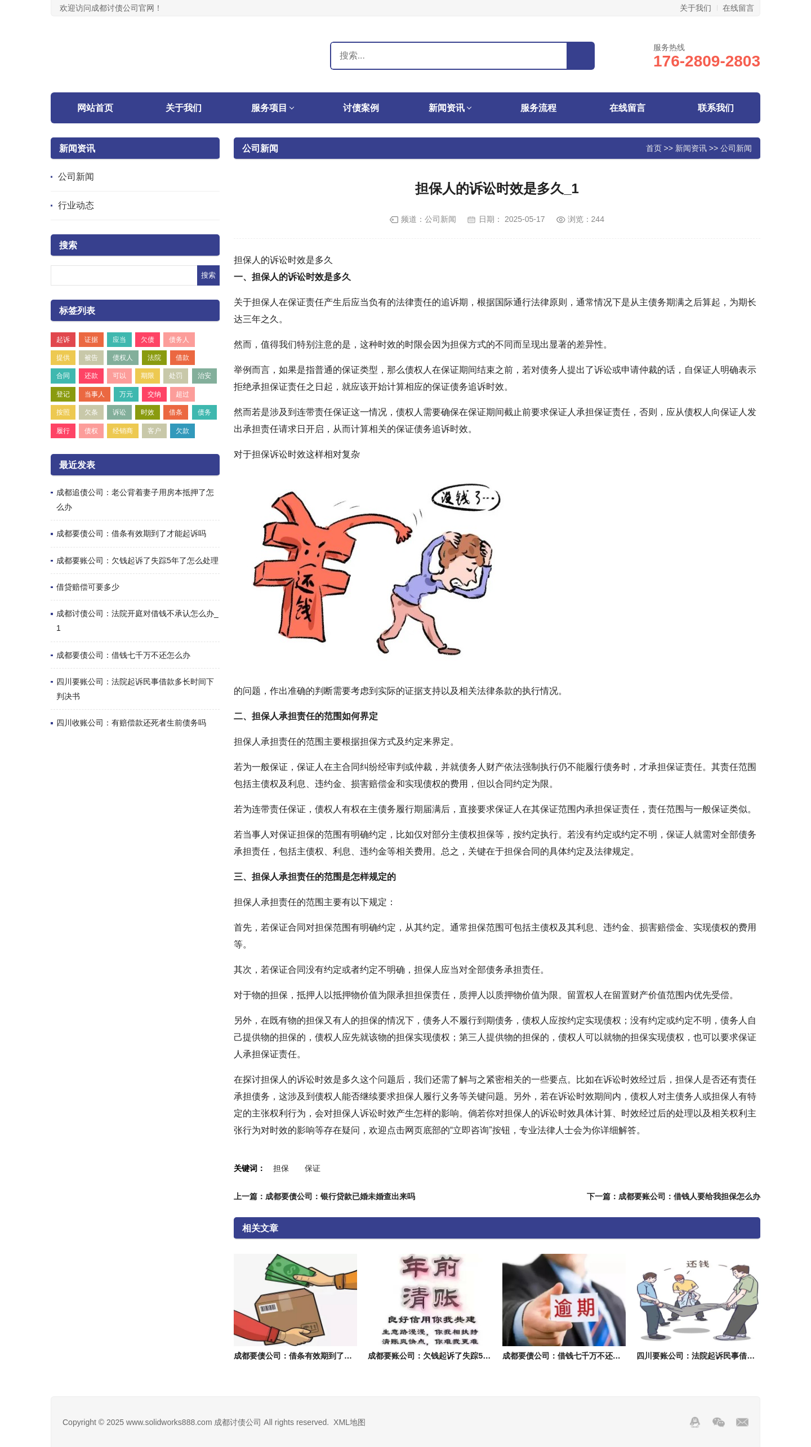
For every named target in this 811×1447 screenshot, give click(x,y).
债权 (91, 431)
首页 (654, 147)
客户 (154, 431)
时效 (147, 412)
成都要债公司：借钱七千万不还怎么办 (123, 655)
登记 (63, 394)
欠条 (91, 412)
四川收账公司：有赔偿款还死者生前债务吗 (131, 722)
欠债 (147, 340)
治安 (204, 376)
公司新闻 (76, 176)
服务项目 (269, 108)
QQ (695, 1422)
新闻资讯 (447, 108)
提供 (63, 358)
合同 (63, 376)
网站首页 (95, 108)
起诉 (63, 340)
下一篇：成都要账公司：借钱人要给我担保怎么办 (673, 1196)
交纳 (154, 394)
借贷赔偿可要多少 (87, 586)
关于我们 (695, 7)
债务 (204, 412)
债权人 (123, 358)
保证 (312, 1168)
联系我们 (716, 108)
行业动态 (76, 205)
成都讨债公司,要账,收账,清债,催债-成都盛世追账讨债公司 (121, 54)
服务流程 (538, 108)
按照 (63, 412)
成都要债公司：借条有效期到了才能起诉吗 (131, 533)
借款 (182, 358)
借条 (175, 412)
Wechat (718, 1422)
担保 (281, 1168)
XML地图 (349, 1422)
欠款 (182, 431)
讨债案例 (361, 108)
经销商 (123, 431)
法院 (154, 358)
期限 (147, 376)
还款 (91, 376)
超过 (182, 394)
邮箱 (742, 1422)
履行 (63, 431)
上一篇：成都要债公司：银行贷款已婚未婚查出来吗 (324, 1196)
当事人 (94, 394)
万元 (126, 394)
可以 (119, 376)
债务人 (179, 340)
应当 (119, 340)
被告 (91, 358)
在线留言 (738, 7)
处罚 (175, 376)
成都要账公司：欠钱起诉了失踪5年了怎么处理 (137, 560)
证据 (91, 340)
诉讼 (119, 412)
